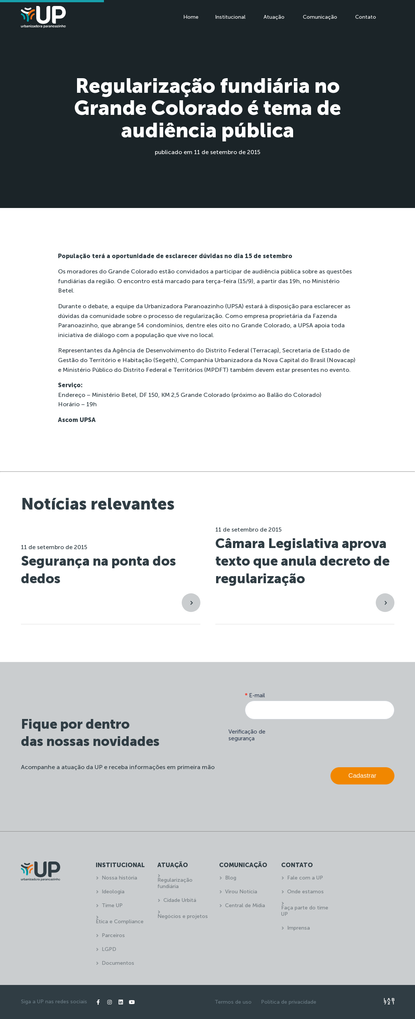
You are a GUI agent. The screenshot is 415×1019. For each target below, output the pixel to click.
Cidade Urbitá (179, 900)
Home (191, 17)
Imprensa (298, 928)
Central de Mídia (245, 905)
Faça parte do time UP (304, 911)
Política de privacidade (288, 1002)
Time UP (112, 905)
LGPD (109, 949)
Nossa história (119, 878)
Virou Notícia (241, 891)
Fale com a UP (305, 878)
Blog (230, 878)
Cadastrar (362, 775)
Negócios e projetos (182, 916)
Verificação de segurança (246, 735)
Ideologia (113, 891)
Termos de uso (233, 1002)
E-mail (255, 695)
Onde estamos (305, 891)
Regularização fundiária (175, 883)
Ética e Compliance (120, 921)
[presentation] (337, 741)
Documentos (118, 963)
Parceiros (113, 935)
